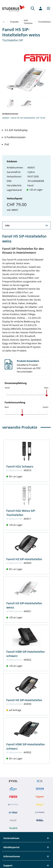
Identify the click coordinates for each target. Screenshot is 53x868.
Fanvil (30, 185)
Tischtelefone (44, 21)
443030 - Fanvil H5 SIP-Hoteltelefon (18, 117)
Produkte (14, 21)
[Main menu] (48, 8)
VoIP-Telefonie (28, 21)
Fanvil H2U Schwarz (19, 466)
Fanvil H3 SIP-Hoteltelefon (24, 559)
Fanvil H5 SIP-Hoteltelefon (24, 700)
